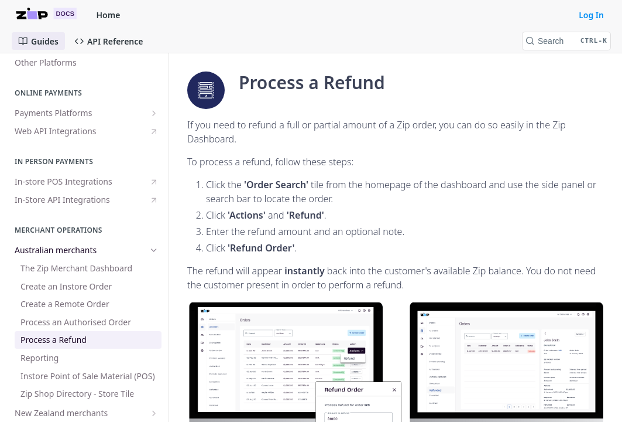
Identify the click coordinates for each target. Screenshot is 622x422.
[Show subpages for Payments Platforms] (154, 113)
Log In (591, 15)
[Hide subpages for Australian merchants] (154, 250)
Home (109, 15)
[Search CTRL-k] (566, 41)
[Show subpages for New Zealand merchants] (154, 413)
